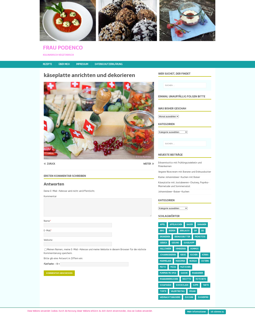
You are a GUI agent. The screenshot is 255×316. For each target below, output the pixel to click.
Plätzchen (185, 267)
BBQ (162, 231)
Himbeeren (181, 249)
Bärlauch (184, 231)
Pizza (173, 267)
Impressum (82, 64)
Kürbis (205, 255)
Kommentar (50, 196)
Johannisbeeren (168, 255)
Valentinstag (178, 291)
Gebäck (163, 243)
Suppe (195, 285)
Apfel (162, 224)
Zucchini (189, 297)
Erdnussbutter (182, 237)
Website (48, 240)
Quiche (184, 273)
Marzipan (180, 261)
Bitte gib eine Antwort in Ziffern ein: (63, 258)
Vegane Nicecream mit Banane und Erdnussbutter (184, 171)
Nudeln (193, 261)
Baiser (190, 224)
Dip (195, 231)
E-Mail (47, 230)
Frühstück (200, 237)
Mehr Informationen (196, 312)
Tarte (206, 285)
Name (47, 221)
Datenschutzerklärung (108, 64)
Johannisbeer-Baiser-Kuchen (173, 191)
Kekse (183, 255)
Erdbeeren (165, 237)
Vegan (192, 291)
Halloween (165, 249)
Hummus (194, 249)
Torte (163, 291)
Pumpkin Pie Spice (168, 273)
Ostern (205, 261)
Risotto (186, 279)
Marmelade (165, 261)
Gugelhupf (189, 243)
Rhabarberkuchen (169, 279)
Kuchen (193, 255)
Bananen (201, 224)
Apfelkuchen (176, 224)
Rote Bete (201, 279)
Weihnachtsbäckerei (170, 297)
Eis (202, 231)
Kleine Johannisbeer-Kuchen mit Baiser (179, 177)
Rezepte (47, 64)
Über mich (64, 64)
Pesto (163, 267)
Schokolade (182, 285)
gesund (175, 243)
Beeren (172, 231)
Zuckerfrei (203, 297)
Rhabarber (197, 273)
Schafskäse (165, 285)
